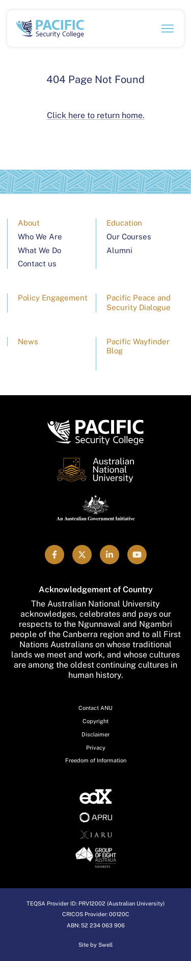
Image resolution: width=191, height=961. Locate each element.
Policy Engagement (53, 297)
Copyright (95, 721)
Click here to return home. (96, 115)
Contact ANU (95, 708)
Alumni (119, 250)
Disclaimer (95, 734)
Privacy (95, 748)
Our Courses (128, 236)
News (28, 341)
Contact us (37, 263)
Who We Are (40, 236)
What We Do (39, 250)
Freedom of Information (95, 760)
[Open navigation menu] (167, 28)
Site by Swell (95, 945)
